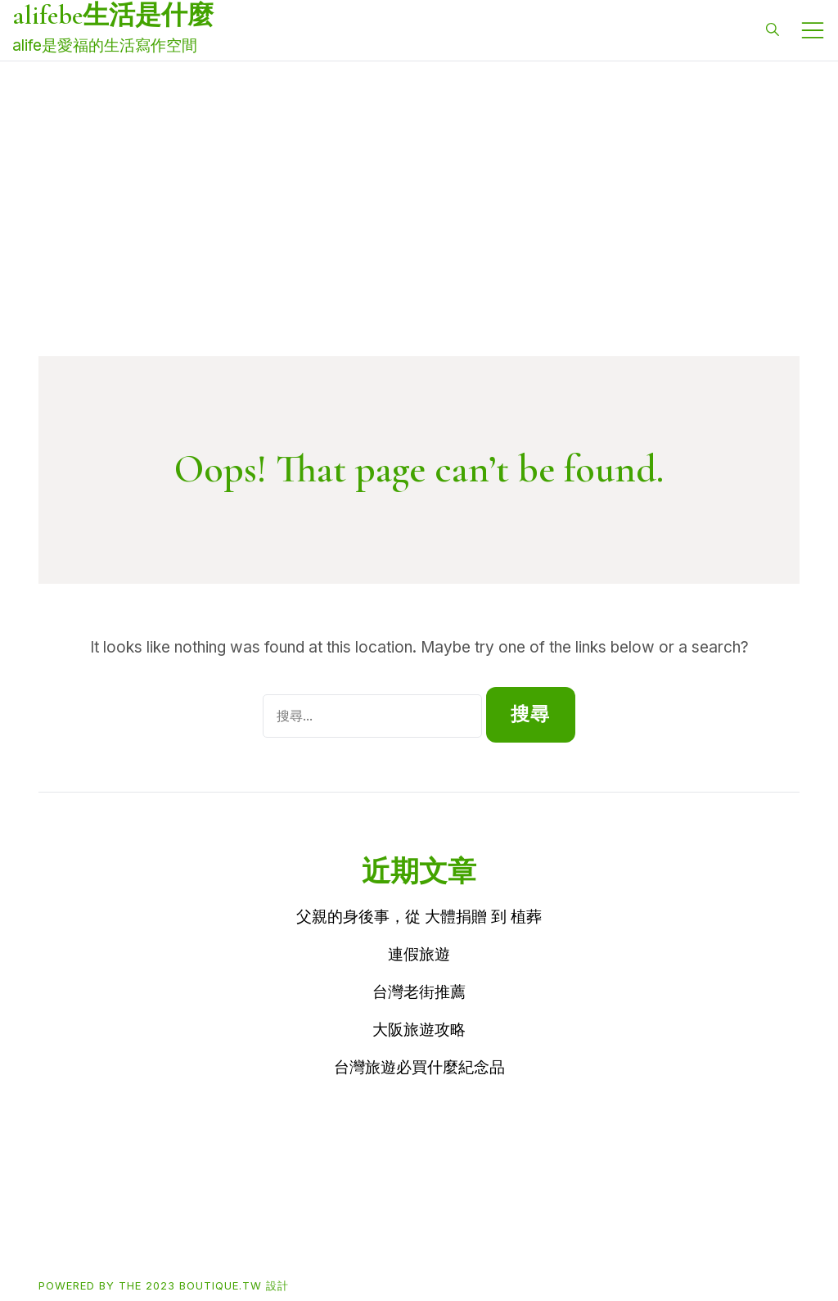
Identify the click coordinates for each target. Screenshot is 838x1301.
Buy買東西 (134, 1231)
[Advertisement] (419, 233)
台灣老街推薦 (419, 992)
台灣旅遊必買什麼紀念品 (419, 1067)
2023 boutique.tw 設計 (217, 1285)
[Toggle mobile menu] (813, 30)
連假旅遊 (419, 954)
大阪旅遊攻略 (419, 1029)
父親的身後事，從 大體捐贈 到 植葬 (419, 916)
